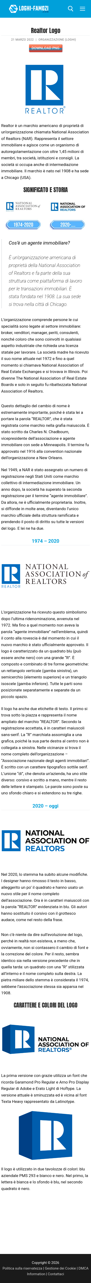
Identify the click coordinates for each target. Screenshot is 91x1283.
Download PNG (45, 48)
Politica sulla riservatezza (22, 1268)
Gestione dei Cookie (60, 1268)
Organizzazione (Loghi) (57, 39)
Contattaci (56, 1274)
